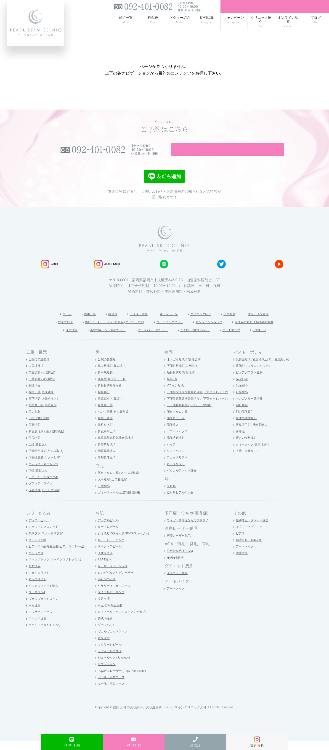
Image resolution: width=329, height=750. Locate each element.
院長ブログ (48, 330)
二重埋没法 (37, 374)
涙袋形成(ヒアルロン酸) (46, 499)
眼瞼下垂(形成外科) (42, 400)
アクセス (237, 322)
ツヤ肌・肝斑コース (112, 692)
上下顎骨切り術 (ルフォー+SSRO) (191, 413)
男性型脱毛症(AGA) (181, 560)
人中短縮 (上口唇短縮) (114, 488)
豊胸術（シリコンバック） (255, 374)
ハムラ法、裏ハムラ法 (45, 472)
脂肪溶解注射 (176, 446)
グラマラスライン (41, 492)
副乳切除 (242, 413)
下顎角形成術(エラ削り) (184, 374)
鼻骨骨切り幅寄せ (110, 394)
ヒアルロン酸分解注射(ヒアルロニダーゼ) (58, 555)
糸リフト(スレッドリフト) (47, 542)
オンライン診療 (269, 322)
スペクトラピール (110, 555)
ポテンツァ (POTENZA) (46, 633)
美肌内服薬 (106, 627)
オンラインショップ (216, 330)
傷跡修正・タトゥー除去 (253, 529)
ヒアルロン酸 (38, 548)
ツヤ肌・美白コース (112, 686)
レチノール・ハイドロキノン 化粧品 (124, 620)
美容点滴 (104, 607)
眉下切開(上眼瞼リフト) (46, 407)
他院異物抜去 (107, 459)
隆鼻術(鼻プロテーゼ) (113, 387)
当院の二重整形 (40, 368)
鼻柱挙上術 (106, 433)
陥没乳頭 (242, 387)
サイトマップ (242, 338)
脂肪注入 (173, 433)
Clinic (49, 271)
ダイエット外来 (178, 582)
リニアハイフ (176, 459)
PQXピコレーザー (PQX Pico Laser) (123, 679)
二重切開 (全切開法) (43, 387)
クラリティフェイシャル (115, 594)
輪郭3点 (172, 387)
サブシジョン (107, 673)
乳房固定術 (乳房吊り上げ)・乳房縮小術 (264, 368)
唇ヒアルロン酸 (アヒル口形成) (120, 481)
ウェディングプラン (170, 330)
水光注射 (35, 614)
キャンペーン (168, 322)
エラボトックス (178, 440)
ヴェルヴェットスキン (45, 607)
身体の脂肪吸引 (247, 427)
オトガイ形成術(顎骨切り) (185, 368)
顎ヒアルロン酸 (178, 420)
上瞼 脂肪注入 (39, 453)
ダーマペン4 (37, 601)
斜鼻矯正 (104, 400)
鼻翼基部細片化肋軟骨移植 (117, 446)
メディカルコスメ (110, 660)
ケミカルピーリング (112, 601)
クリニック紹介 (204, 322)
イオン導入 (106, 561)
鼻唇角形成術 (107, 453)
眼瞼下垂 (35, 394)
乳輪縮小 (242, 400)
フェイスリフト (178, 466)
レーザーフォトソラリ (114, 574)
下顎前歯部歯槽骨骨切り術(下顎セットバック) (200, 407)
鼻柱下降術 (106, 427)
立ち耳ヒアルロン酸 (181, 501)
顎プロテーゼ (176, 427)
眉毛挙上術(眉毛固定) (44, 413)
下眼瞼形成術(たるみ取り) (47, 459)
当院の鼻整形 (107, 368)
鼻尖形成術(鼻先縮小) (113, 374)
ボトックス (37, 561)
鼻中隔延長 (106, 381)
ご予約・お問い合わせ (200, 338)
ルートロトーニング (112, 548)
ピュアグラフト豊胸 (250, 381)
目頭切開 (35, 433)
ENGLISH (273, 338)
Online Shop (107, 271)
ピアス (240, 542)
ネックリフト (176, 472)
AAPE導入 (105, 568)
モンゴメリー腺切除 (250, 407)
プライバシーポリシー (151, 338)
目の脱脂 (35, 420)
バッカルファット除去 (183, 479)
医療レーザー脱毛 (179, 544)
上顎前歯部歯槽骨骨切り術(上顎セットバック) (200, 400)
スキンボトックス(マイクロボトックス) (57, 568)
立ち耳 (171, 494)
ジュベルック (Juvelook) (115, 666)
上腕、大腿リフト (248, 459)
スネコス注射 (38, 627)
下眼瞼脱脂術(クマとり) (46, 466)
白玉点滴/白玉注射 (111, 614)
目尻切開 (35, 446)
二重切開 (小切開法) (43, 381)
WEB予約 (134, 742)
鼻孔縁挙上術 (107, 440)
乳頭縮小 (242, 394)
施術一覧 (79, 322)
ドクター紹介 (134, 322)
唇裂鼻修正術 (107, 466)
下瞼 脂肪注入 (39, 479)
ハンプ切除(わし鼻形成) (115, 420)
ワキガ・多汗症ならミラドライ (189, 529)
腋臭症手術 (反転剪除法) (253, 433)
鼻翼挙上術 (106, 413)
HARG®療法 (176, 566)
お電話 (195, 742)
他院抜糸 (242, 561)
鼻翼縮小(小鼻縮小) (111, 407)
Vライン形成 (176, 394)
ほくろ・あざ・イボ (250, 535)
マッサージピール (41, 620)
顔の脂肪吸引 (245, 420)
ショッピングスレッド (45, 535)
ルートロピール (109, 535)
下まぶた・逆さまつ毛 (45, 486)
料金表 (104, 322)
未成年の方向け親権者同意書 (268, 330)
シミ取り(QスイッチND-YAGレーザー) (125, 542)
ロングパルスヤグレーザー (117, 581)
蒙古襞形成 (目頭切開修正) (48, 440)
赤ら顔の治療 (107, 587)
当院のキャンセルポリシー (99, 338)
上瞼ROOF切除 (39, 427)
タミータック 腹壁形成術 (254, 453)
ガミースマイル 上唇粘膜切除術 (120, 501)
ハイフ (171, 453)
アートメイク (176, 597)
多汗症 (240, 440)
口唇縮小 (104, 494)
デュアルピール (40, 529)
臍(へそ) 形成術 (247, 446)
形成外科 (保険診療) (250, 548)
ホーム (54, 322)
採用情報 (57, 338)
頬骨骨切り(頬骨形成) (182, 381)
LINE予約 (72, 742)
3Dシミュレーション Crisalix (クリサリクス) (105, 330)
